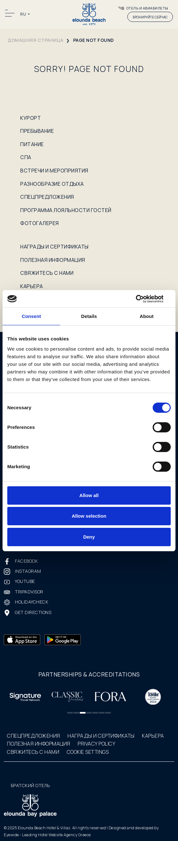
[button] (70, 713)
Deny (89, 537)
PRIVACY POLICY (96, 743)
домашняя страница (36, 40)
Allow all (89, 495)
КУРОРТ (30, 117)
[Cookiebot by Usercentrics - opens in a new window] (143, 299)
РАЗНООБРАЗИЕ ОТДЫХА (52, 183)
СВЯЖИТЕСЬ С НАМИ (46, 272)
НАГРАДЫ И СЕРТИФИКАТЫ (54, 246)
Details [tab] (89, 316)
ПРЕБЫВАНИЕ (37, 130)
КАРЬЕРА (31, 286)
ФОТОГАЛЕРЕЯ (39, 223)
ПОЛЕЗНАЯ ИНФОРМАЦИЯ (52, 259)
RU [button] (23, 14)
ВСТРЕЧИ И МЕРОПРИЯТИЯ (54, 170)
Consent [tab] (31, 316)
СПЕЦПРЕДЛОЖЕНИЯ (47, 196)
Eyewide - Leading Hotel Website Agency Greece (47, 835)
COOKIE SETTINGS (88, 751)
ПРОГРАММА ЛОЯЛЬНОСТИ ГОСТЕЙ (65, 210)
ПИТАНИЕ (32, 144)
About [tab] (147, 316)
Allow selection (89, 516)
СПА (25, 157)
